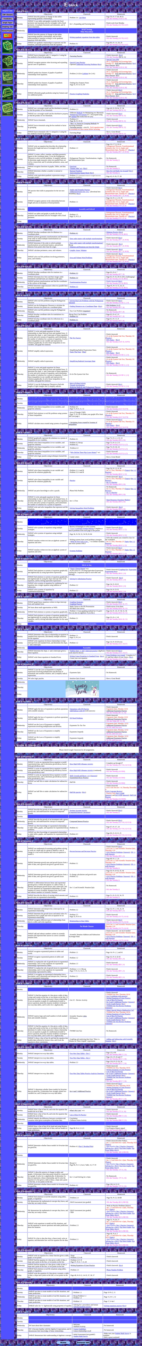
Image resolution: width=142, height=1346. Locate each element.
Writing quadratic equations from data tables (85, 37)
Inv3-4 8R (118, 795)
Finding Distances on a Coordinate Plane (83, 306)
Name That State (75, 352)
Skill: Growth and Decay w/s (80, 776)
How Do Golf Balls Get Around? (117, 171)
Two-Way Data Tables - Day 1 (80, 1053)
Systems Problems (76, 551)
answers (108, 795)
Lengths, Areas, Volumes (78, 250)
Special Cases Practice (77, 62)
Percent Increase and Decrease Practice (83, 851)
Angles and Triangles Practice (80, 190)
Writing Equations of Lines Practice (118, 998)
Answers (94, 776)
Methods (79, 113)
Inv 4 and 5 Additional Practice (116, 1002)
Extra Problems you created (115, 655)
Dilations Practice (112, 232)
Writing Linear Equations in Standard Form (84, 656)
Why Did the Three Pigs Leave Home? (83, 452)
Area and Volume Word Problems (81, 258)
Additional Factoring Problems (86, 64)
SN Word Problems (76, 718)
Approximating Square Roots (79, 173)
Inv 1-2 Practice (111, 482)
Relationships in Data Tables (79, 921)
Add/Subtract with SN (77, 711)
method (74, 116)
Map (83, 352)
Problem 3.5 (74, 287)
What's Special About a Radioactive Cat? (120, 1010)
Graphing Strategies (76, 602)
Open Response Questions (115, 500)
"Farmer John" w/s (76, 168)
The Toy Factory (75, 338)
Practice (108, 338)
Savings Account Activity (78, 810)
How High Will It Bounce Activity (81, 764)
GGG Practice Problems (114, 852)
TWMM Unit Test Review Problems (118, 1006)
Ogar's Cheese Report (77, 569)
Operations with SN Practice (79, 709)
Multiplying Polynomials (78, 115)
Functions (73, 166)
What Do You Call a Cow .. (79, 541)
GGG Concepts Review (114, 791)
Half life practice (75, 792)
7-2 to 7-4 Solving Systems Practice (82, 528)
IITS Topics (110, 340)
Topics (127, 470)
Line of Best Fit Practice (114, 1000)
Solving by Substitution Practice (81, 579)
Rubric (127, 500)
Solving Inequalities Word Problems (82, 508)
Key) (134, 63)
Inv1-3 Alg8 (120, 793)
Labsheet (85, 73)
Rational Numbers (76, 171)
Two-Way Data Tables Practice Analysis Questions (87, 1073)
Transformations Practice (78, 282)
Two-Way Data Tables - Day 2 (80, 1058)
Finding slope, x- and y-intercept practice (84, 651)
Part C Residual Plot (86, 1146)
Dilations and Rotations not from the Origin (84, 247)
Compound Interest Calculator (79, 812)
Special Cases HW (113, 60)
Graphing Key (123, 569)
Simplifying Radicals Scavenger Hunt (82, 361)
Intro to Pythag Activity (78, 383)
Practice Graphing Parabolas (79, 94)
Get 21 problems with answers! (116, 996)
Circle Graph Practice (113, 1004)
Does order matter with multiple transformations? (86, 243)
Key (120, 55)
